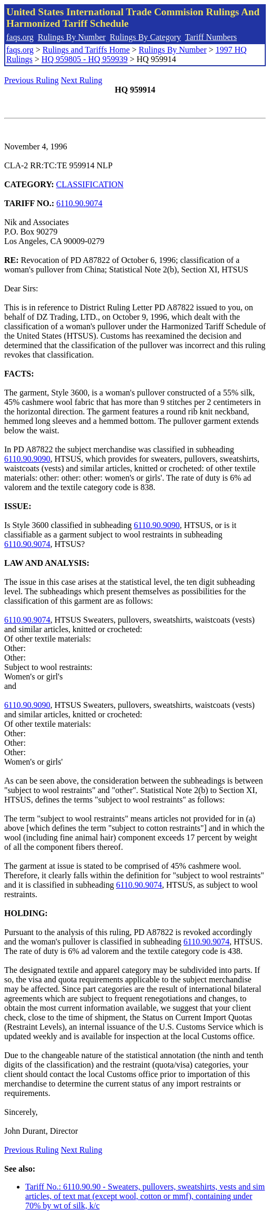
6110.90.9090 (27, 458)
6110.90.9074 (79, 203)
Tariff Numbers (211, 37)
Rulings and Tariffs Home (86, 49)
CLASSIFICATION (90, 184)
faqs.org (20, 37)
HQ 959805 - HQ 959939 (85, 59)
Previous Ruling (31, 80)
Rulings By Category (145, 37)
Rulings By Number (72, 37)
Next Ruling (82, 80)
